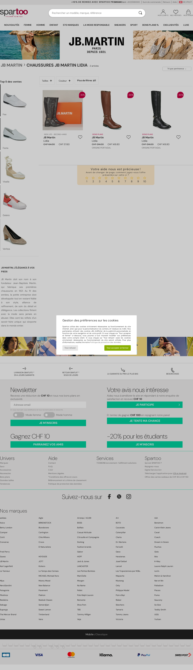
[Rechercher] (140, 13)
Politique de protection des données (105, 342)
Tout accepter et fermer (117, 348)
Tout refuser (70, 348)
